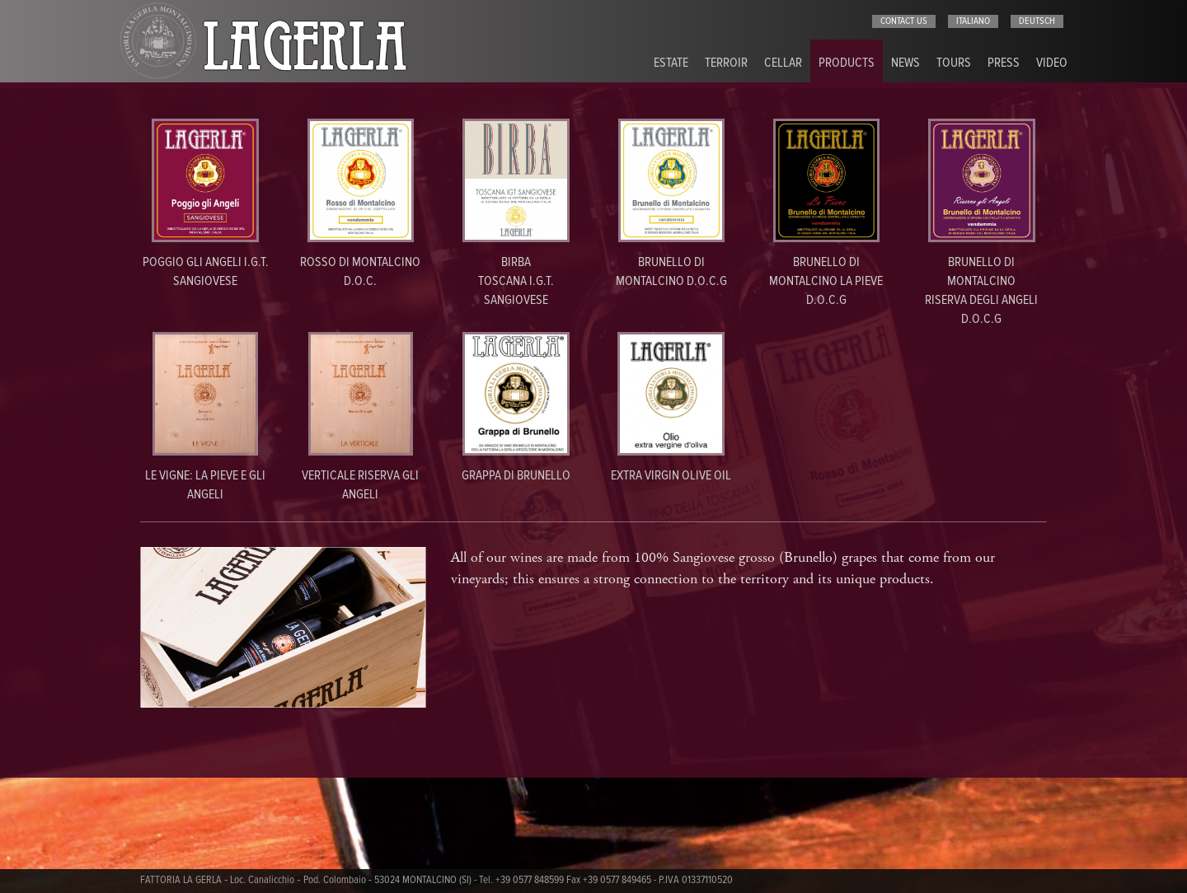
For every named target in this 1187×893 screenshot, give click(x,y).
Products (847, 63)
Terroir (726, 63)
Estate (671, 63)
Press (1004, 63)
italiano (973, 21)
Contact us (903, 21)
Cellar (783, 63)
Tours (953, 63)
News (905, 63)
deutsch (1037, 21)
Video (1051, 63)
